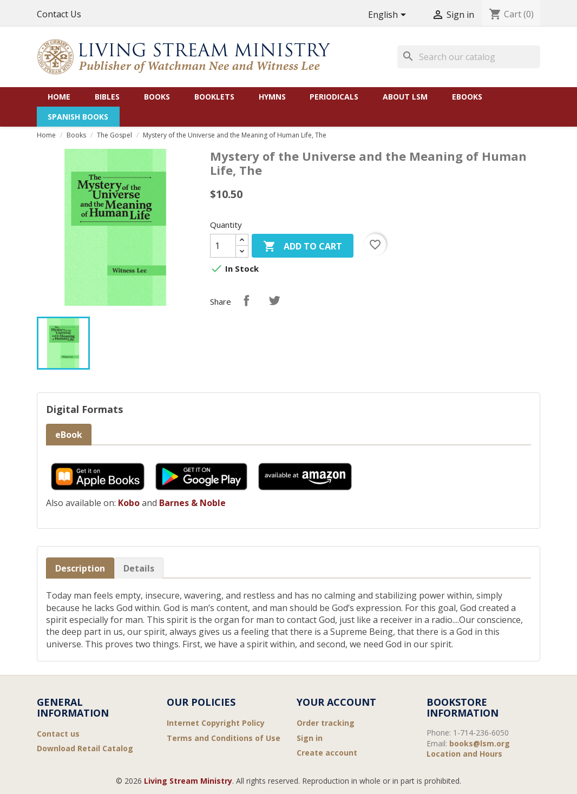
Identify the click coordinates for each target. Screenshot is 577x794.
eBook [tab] (68, 435)
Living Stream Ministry (188, 781)
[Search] (468, 56)
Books (157, 96)
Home (59, 96)
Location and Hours (464, 754)
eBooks (467, 96)
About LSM (405, 96)
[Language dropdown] (389, 15)
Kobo (129, 503)
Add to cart (302, 247)
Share (246, 300)
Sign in (310, 738)
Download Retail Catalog (85, 748)
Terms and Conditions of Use (223, 738)
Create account (327, 752)
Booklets (214, 96)
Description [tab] (80, 568)
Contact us (58, 734)
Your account (336, 701)
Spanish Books (78, 116)
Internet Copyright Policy (216, 723)
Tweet (274, 300)
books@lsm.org (479, 743)
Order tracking (326, 723)
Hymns (272, 96)
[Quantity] (223, 246)
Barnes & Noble (192, 503)
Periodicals (334, 96)
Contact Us (59, 14)
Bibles (107, 96)
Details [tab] (138, 568)
